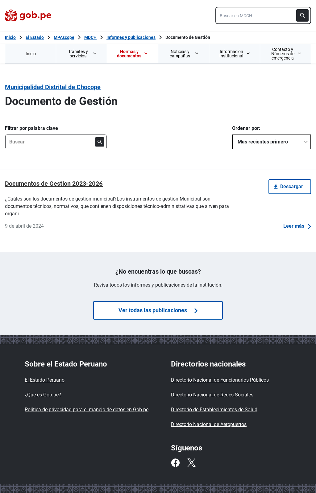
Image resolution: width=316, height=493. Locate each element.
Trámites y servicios (82, 53)
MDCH (90, 37)
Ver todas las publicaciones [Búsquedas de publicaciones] (158, 310)
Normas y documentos (132, 53)
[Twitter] (191, 462)
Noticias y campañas (184, 53)
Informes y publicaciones (131, 37)
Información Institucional (234, 53)
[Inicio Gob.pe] (10, 37)
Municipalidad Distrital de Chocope (53, 87)
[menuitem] (30, 53)
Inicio (31, 53)
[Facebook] (175, 462)
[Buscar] (302, 15)
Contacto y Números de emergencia (286, 53)
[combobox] (263, 15)
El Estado (35, 37)
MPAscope (64, 37)
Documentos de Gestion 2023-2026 (54, 183)
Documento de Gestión (187, 37)
